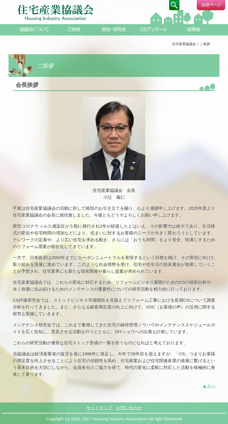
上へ (211, 385)
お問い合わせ (129, 407)
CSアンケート (154, 29)
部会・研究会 (114, 29)
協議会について (34, 29)
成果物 (194, 29)
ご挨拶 (74, 29)
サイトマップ (99, 407)
